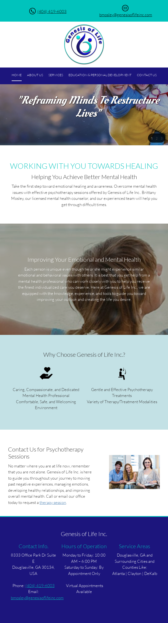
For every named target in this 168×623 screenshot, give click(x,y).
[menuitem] (16, 75)
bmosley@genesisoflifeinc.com (125, 14)
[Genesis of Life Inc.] (84, 44)
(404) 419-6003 (52, 11)
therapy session (52, 502)
